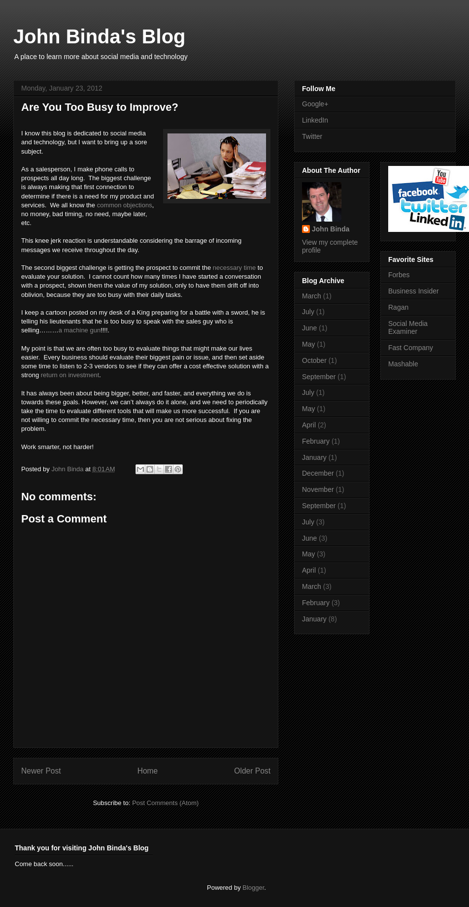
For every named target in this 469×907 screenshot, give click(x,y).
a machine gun (79, 330)
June (309, 328)
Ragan (398, 307)
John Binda (68, 469)
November (318, 489)
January (314, 457)
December (318, 473)
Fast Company (410, 348)
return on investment (70, 375)
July (308, 312)
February (316, 441)
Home (147, 771)
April (309, 425)
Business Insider (413, 291)
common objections (124, 205)
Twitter (312, 136)
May (308, 344)
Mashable (403, 364)
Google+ (315, 104)
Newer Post (41, 771)
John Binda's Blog (99, 36)
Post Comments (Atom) (165, 803)
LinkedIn (315, 120)
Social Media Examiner (408, 328)
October (314, 360)
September (318, 377)
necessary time (234, 267)
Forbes (399, 275)
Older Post (252, 771)
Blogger (253, 887)
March (311, 296)
